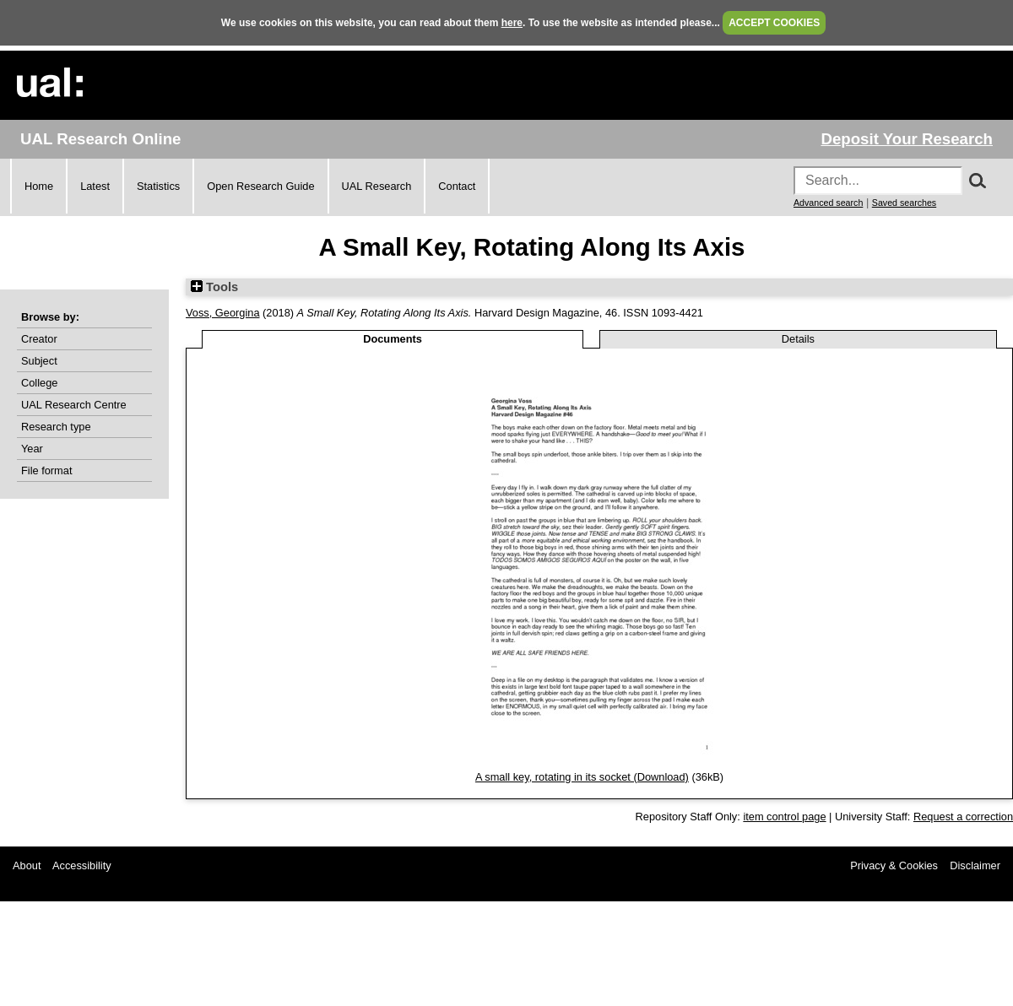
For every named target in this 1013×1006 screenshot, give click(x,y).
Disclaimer (975, 865)
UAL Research (377, 186)
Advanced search (828, 202)
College (39, 382)
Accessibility (81, 865)
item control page (784, 816)
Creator (39, 339)
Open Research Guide (260, 186)
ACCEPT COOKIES (774, 23)
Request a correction (963, 816)
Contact (456, 186)
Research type (56, 426)
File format (46, 470)
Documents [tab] (392, 339)
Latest (95, 186)
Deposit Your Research (907, 139)
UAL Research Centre (74, 404)
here (512, 23)
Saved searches (904, 202)
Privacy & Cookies (894, 865)
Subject (39, 360)
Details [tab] (798, 339)
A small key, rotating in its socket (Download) (582, 777)
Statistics (158, 186)
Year (32, 448)
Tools (214, 287)
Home (38, 186)
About (27, 865)
